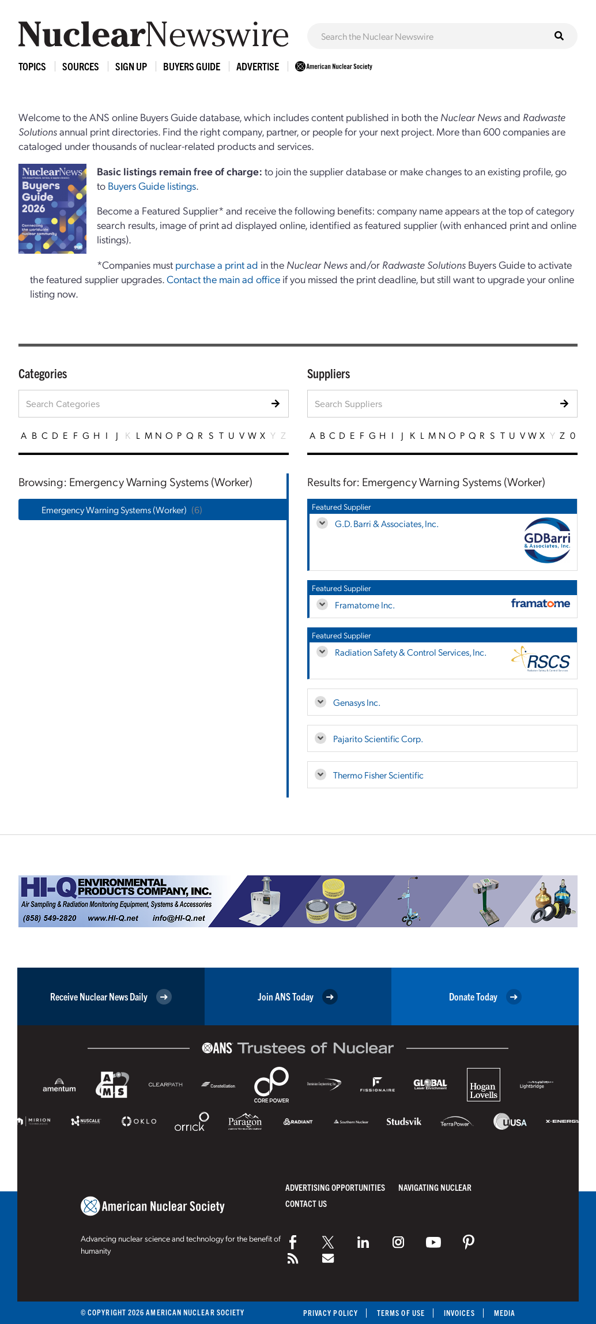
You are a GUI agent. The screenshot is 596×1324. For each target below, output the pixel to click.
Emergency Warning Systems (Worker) (114, 509)
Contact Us (306, 1203)
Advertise (257, 66)
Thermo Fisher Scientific (378, 775)
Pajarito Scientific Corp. (378, 738)
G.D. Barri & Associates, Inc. (387, 523)
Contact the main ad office (223, 278)
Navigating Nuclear (434, 1187)
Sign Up (131, 66)
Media (504, 1313)
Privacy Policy (330, 1313)
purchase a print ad (216, 264)
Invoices (459, 1313)
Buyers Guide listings (152, 185)
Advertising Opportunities (335, 1187)
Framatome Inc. (365, 605)
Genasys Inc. (356, 702)
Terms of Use (401, 1313)
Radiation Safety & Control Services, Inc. (410, 652)
